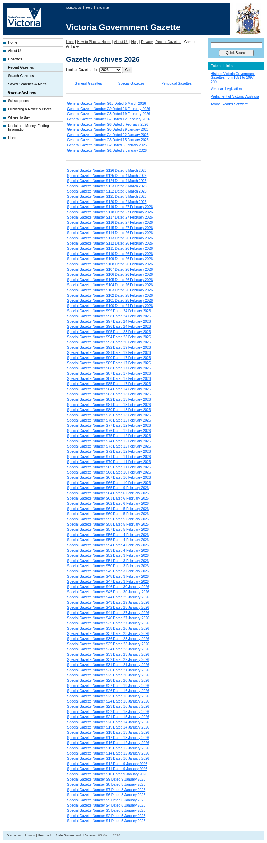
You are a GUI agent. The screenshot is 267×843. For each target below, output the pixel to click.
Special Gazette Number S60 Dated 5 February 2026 (108, 514)
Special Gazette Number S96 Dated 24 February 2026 (109, 327)
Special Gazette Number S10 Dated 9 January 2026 (107, 774)
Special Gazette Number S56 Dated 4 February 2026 (108, 535)
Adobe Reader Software (229, 104)
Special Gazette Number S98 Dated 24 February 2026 (109, 316)
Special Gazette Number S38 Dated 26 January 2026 (108, 628)
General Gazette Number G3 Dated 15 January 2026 (108, 140)
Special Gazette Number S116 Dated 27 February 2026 (110, 222)
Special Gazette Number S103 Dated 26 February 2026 (110, 290)
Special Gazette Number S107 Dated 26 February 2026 (110, 269)
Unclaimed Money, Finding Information (28, 127)
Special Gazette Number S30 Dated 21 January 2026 (108, 670)
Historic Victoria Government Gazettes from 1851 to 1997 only (233, 77)
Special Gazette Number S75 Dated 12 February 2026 (109, 436)
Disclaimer (14, 835)
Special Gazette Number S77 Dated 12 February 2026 (109, 425)
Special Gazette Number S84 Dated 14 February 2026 (109, 389)
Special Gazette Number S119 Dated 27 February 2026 (110, 207)
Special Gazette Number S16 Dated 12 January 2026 (108, 743)
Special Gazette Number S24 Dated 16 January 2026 (108, 701)
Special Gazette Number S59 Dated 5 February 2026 (108, 519)
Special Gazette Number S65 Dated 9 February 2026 (108, 488)
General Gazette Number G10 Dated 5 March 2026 (106, 103)
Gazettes (15, 59)
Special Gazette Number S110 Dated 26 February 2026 (110, 254)
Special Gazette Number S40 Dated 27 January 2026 (108, 618)
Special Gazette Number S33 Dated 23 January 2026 (108, 654)
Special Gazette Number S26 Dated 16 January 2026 (108, 691)
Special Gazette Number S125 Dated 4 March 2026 (106, 176)
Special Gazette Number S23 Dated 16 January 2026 (108, 706)
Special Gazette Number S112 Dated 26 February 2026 (110, 243)
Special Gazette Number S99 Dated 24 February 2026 (109, 311)
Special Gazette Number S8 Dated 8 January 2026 (106, 784)
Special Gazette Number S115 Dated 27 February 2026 (110, 228)
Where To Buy (19, 117)
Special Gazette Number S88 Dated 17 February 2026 (109, 368)
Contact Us (74, 7)
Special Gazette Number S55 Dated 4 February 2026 (108, 540)
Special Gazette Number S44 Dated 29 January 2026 (108, 597)
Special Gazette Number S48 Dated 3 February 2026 (108, 576)
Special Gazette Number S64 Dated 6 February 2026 (108, 493)
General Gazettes (88, 83)
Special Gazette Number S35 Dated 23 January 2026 (108, 644)
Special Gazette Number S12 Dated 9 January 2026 (107, 764)
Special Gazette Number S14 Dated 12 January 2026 (108, 753)
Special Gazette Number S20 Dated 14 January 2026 (108, 722)
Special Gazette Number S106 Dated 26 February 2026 (110, 274)
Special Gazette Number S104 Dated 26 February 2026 (110, 285)
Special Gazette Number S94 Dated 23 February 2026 (109, 337)
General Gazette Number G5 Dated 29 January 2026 (108, 129)
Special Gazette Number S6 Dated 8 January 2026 (106, 795)
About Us (15, 51)
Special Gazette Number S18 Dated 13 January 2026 (108, 732)
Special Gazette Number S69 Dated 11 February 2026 (109, 467)
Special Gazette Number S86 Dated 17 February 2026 (109, 379)
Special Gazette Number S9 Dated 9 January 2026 (106, 779)
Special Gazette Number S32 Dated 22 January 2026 (108, 660)
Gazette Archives (22, 92)
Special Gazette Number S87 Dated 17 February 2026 (109, 373)
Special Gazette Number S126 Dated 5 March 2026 (106, 170)
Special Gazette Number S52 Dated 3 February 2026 (108, 555)
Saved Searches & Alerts (27, 84)
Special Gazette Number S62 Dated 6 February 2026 (108, 503)
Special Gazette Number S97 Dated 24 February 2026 (109, 321)
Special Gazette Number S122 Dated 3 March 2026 (106, 191)
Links (12, 138)
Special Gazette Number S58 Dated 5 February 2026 (108, 524)
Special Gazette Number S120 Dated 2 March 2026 (106, 202)
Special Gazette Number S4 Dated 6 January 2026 (106, 805)
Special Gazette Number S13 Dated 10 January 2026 (108, 758)
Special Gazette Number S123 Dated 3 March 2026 (106, 186)
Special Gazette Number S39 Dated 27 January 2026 (108, 623)
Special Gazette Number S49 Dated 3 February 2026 (108, 571)
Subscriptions (18, 101)
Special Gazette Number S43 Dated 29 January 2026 (108, 602)
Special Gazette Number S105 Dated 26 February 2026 (110, 280)
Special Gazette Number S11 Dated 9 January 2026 (107, 769)
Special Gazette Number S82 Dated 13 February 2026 (109, 399)
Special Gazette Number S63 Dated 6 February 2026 (108, 498)
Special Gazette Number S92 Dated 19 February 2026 (109, 347)
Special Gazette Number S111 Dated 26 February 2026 (110, 248)
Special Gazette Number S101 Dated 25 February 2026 (110, 301)
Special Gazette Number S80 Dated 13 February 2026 (109, 410)
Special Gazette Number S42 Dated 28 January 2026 (108, 608)
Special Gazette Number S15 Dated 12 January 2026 (108, 748)
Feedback (45, 835)
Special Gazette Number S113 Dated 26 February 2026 (110, 238)
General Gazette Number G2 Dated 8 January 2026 (107, 145)
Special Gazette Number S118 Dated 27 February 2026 (110, 212)
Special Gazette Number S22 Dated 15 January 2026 (108, 712)
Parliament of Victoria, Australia (235, 97)
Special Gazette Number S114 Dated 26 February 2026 (110, 233)
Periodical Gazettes (176, 83)
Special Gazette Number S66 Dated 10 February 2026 (109, 483)
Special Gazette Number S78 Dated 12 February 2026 (109, 420)
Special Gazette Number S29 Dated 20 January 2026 (108, 675)
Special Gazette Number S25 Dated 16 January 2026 (108, 696)
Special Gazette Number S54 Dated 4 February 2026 (108, 545)
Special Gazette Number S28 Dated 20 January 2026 (108, 680)
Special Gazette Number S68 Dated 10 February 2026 (109, 472)
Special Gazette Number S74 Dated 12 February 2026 (109, 441)
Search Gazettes (21, 76)
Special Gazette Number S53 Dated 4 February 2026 (108, 550)
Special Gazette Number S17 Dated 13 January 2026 (108, 738)
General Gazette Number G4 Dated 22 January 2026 (108, 135)
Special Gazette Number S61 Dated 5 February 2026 (108, 509)
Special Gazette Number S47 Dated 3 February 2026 (108, 582)
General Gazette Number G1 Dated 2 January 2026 (107, 150)
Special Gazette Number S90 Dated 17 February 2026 (109, 358)
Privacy (147, 42)
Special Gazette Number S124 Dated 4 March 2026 (106, 181)
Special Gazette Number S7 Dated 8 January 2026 (106, 790)
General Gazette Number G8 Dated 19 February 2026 (108, 114)
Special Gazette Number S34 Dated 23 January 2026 (108, 649)
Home (12, 42)
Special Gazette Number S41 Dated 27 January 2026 (108, 613)
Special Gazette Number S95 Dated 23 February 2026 (109, 332)
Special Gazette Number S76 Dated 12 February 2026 (109, 431)
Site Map (103, 7)
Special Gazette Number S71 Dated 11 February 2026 (109, 457)
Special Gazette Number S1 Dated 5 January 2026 (106, 821)
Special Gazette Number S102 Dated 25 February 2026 (110, 295)
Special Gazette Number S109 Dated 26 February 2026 (110, 259)
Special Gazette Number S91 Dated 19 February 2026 (109, 353)
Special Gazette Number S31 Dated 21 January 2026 (108, 665)
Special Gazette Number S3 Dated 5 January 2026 (106, 810)
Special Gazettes (131, 83)
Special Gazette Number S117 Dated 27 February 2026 (110, 217)
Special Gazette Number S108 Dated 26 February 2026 (110, 264)
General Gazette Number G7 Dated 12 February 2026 (108, 119)
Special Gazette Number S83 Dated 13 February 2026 (109, 394)
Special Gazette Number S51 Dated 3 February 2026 (108, 561)
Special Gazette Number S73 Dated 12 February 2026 (109, 446)
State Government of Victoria (75, 835)
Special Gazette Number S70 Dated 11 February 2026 (109, 462)
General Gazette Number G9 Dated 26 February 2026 (108, 109)
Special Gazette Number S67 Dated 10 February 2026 (109, 477)
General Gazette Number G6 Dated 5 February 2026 (107, 124)
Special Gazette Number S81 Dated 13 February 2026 (109, 405)
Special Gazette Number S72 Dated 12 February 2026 (109, 451)
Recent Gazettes (21, 67)
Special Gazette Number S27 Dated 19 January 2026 (108, 686)
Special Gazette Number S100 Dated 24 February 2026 (110, 306)
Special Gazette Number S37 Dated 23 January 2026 (108, 634)
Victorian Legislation (226, 89)
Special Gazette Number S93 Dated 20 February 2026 (109, 342)
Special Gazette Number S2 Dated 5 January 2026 (106, 816)
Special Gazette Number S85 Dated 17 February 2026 (109, 384)
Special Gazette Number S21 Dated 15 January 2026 (108, 717)
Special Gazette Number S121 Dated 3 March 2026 (106, 196)
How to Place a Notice (94, 42)
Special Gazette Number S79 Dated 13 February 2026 (109, 415)
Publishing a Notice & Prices (30, 109)
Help (89, 7)
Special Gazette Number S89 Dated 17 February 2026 (109, 363)
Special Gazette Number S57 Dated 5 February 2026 (108, 529)
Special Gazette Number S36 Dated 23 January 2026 (108, 639)
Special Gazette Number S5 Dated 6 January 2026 (106, 800)
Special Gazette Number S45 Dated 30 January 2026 (108, 592)
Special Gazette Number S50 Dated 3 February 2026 (108, 566)
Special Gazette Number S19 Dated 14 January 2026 (108, 727)
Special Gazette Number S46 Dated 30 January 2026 (108, 587)
